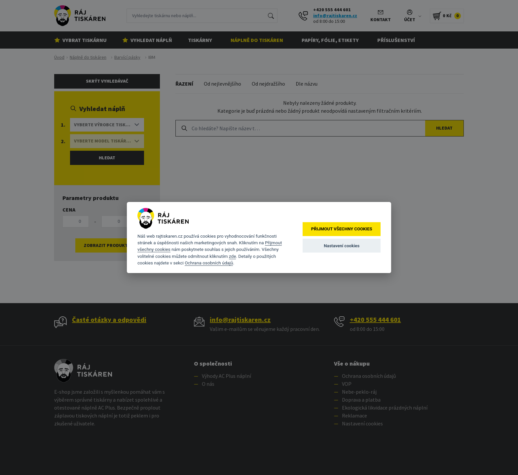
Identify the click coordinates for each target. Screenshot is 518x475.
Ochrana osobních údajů (209, 262)
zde (232, 256)
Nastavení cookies (341, 245)
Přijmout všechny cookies (341, 229)
